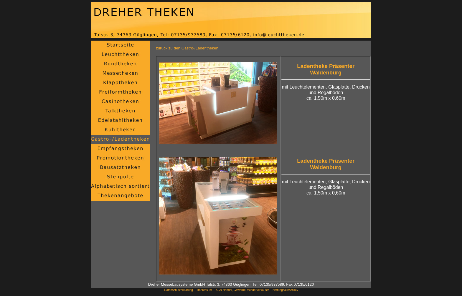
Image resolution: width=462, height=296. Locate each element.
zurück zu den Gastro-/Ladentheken (187, 48)
